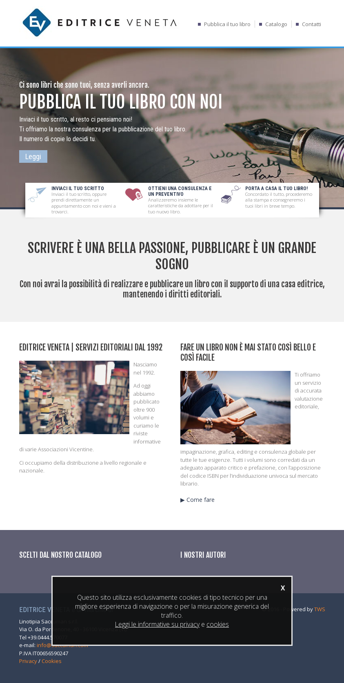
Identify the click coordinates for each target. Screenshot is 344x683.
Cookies (52, 661)
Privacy (28, 661)
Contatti (311, 24)
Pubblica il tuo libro (227, 24)
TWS (319, 609)
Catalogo (276, 24)
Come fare (200, 499)
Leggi (33, 156)
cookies (217, 624)
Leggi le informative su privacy (157, 624)
